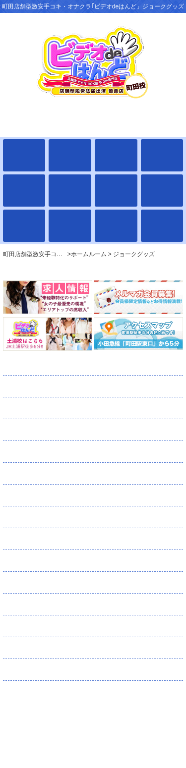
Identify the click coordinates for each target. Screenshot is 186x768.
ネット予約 (54, 582)
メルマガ (58, 560)
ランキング (44, 495)
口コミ (34, 604)
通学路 (35, 473)
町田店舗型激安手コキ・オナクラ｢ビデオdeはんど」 (93, 719)
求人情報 (39, 626)
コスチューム (49, 539)
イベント (34, 451)
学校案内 (37, 430)
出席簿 (40, 408)
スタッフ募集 (59, 648)
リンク (26, 669)
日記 (28, 517)
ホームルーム (50, 364)
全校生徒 (42, 386)
